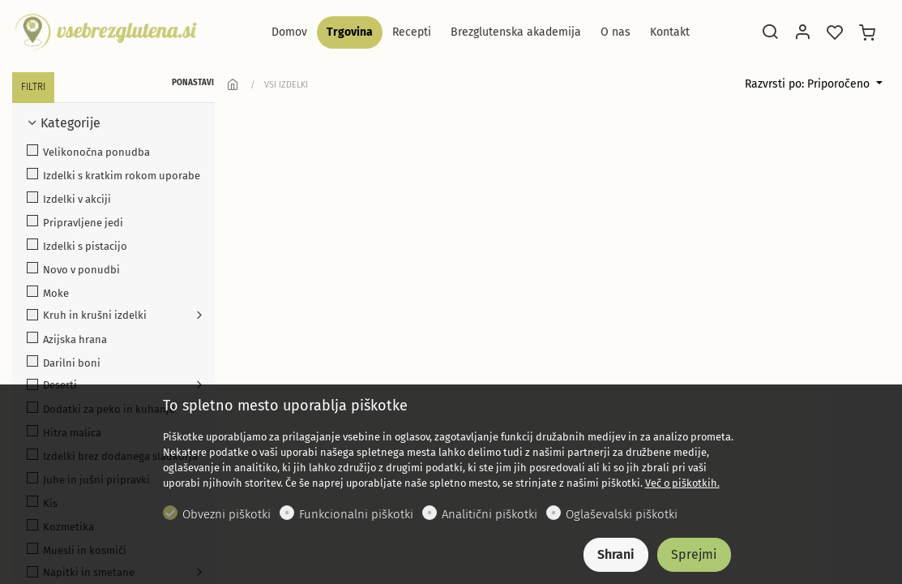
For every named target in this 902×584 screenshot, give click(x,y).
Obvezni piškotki (226, 514)
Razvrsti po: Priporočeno (809, 84)
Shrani (616, 554)
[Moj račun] (802, 33)
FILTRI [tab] (33, 86)
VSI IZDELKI (286, 84)
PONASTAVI (193, 83)
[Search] (770, 33)
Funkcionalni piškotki (356, 514)
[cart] (867, 33)
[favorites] (835, 33)
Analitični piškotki (489, 514)
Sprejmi (694, 554)
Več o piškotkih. (682, 483)
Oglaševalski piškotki (622, 514)
